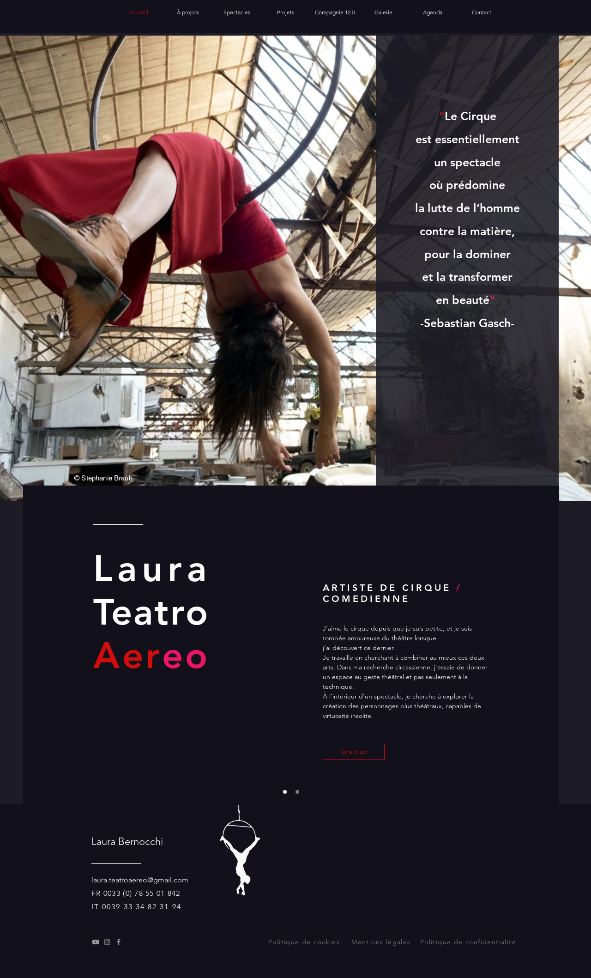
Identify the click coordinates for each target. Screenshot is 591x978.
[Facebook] (119, 942)
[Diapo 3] (297, 792)
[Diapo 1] (285, 792)
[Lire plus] (354, 752)
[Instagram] (107, 942)
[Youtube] (95, 942)
